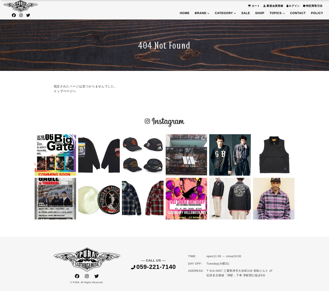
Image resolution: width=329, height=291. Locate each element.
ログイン (292, 5)
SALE (245, 13)
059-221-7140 (153, 267)
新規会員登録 (272, 5)
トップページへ (65, 91)
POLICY (317, 13)
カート (253, 5)
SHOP (259, 13)
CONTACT (298, 13)
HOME (185, 13)
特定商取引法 (312, 5)
